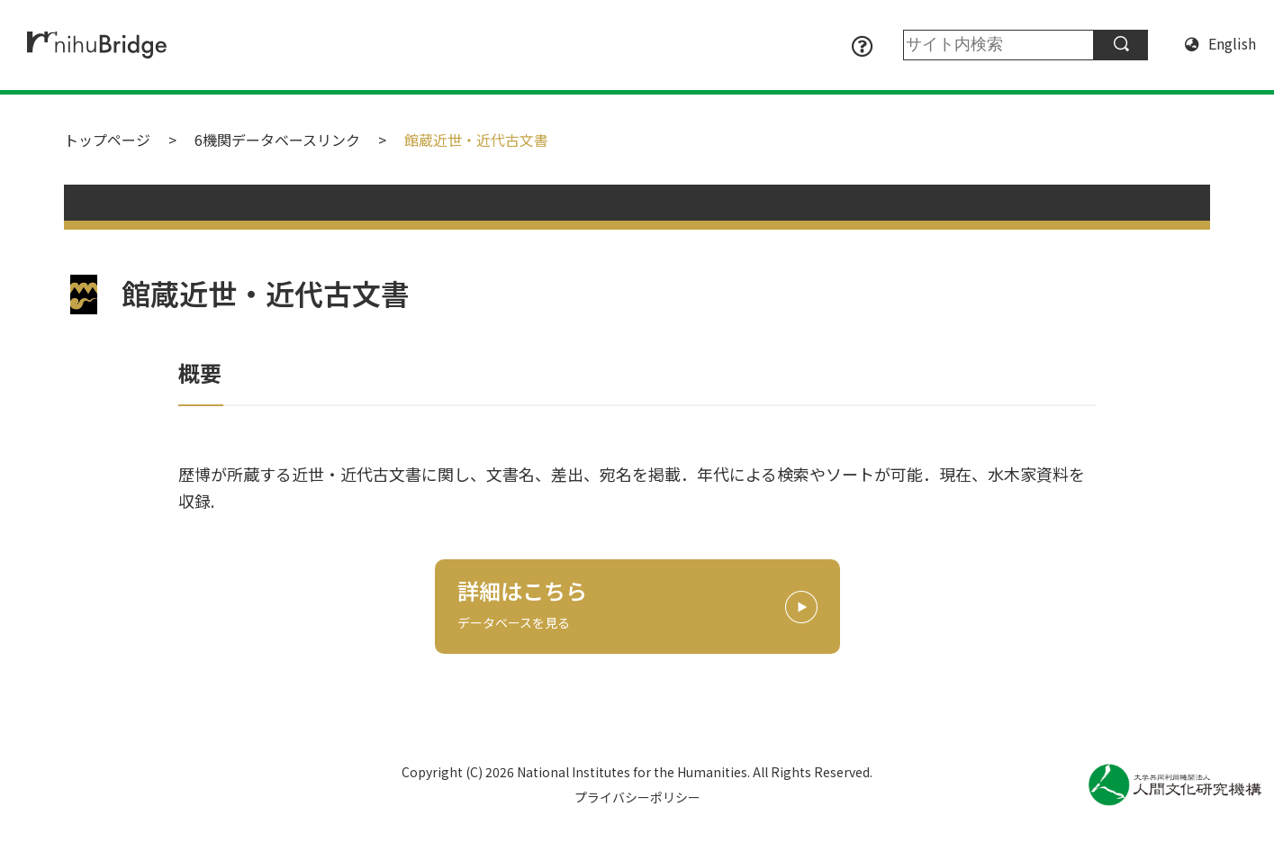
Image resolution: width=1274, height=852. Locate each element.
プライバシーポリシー (637, 797)
